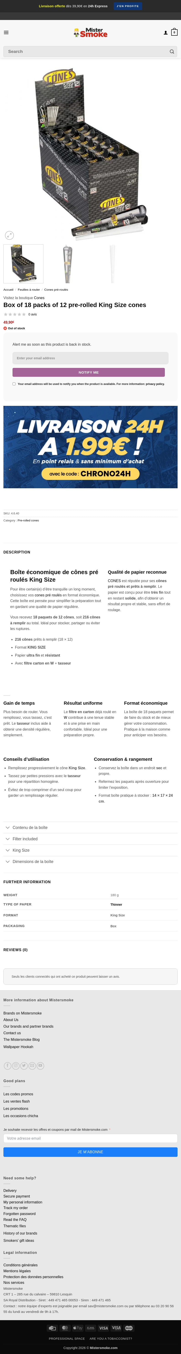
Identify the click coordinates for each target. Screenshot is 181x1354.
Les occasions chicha (20, 1116)
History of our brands (20, 1233)
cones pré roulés (48, 595)
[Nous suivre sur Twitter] (24, 1066)
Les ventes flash (16, 1101)
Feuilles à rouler (29, 289)
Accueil (8, 289)
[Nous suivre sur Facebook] (7, 1066)
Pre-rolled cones (28, 520)
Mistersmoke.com (104, 1348)
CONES (114, 581)
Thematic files (14, 1226)
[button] (6, 32)
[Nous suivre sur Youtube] (40, 1066)
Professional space (67, 1338)
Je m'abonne (90, 1152)
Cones (39, 298)
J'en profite (128, 6)
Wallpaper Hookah (18, 1047)
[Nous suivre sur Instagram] (16, 1066)
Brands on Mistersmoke (22, 1013)
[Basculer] (7, 828)
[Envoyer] (172, 51)
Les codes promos (18, 1094)
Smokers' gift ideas (18, 1240)
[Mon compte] (165, 32)
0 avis (32, 314)
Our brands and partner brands (28, 1026)
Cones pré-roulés (56, 289)
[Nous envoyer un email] (32, 1066)
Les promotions (15, 1109)
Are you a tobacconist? (110, 1338)
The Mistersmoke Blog (21, 1040)
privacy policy (155, 384)
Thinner (116, 904)
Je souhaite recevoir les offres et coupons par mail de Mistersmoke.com (55, 1129)
